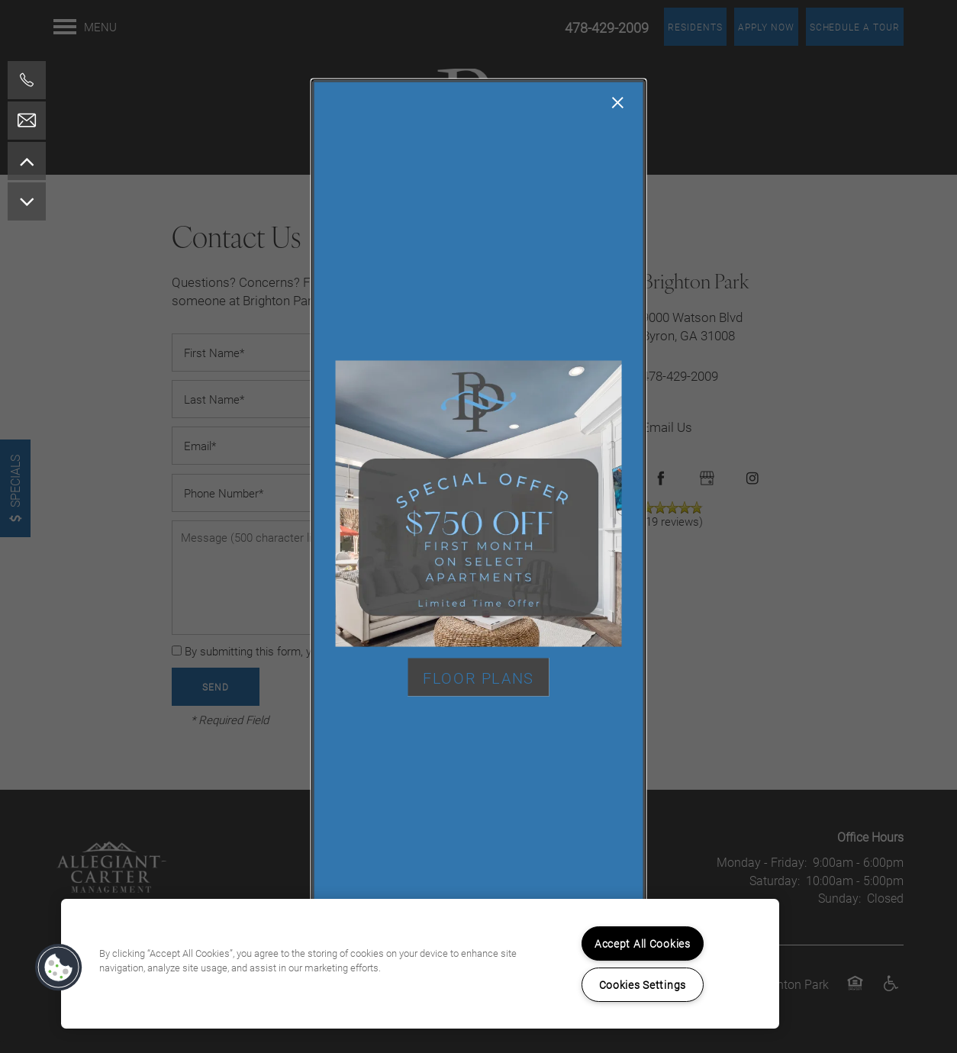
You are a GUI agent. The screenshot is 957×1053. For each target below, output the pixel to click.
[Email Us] (27, 120)
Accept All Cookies (642, 943)
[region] (420, 964)
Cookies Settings (643, 984)
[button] (478, 677)
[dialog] (478, 526)
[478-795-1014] (27, 80)
